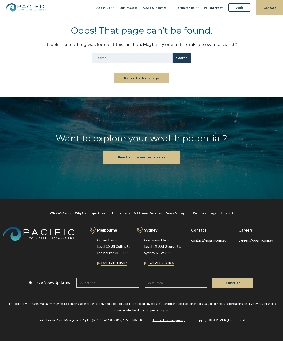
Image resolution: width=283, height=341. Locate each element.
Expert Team (99, 213)
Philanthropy (213, 8)
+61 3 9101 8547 (114, 263)
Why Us (80, 213)
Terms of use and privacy (169, 320)
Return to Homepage (141, 78)
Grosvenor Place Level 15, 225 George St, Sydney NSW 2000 (162, 246)
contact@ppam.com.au (208, 240)
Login (240, 7)
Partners (199, 213)
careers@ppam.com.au (256, 240)
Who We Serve (60, 213)
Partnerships (185, 8)
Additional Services (148, 213)
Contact (270, 8)
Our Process (128, 8)
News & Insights (154, 8)
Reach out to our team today (141, 157)
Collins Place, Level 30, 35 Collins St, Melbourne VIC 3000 (113, 246)
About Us (103, 8)
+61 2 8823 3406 (161, 263)
